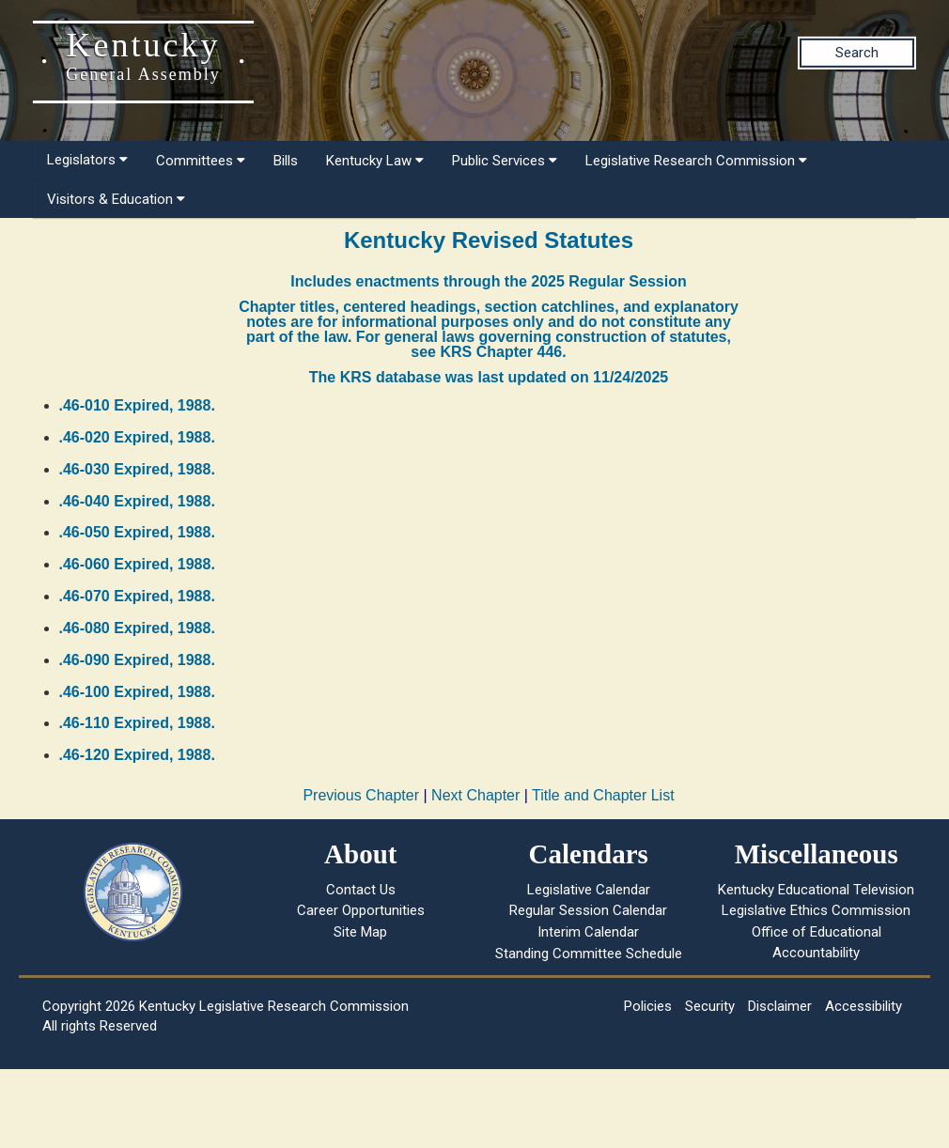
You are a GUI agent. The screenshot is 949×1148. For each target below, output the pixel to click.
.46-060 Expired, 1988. (137, 564)
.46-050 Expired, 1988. (137, 532)
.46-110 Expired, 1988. (137, 723)
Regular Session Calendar (588, 910)
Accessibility (863, 1006)
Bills (285, 160)
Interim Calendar (588, 931)
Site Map (360, 931)
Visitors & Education (116, 199)
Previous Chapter (361, 795)
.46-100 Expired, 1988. (137, 692)
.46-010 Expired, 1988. (137, 405)
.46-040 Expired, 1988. (137, 501)
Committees (200, 160)
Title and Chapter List (603, 795)
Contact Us (361, 889)
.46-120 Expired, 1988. (137, 755)
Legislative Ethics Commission (816, 910)
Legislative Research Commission (696, 160)
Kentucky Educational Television (816, 889)
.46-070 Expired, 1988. (137, 596)
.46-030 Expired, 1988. (137, 469)
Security (710, 1006)
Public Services (504, 160)
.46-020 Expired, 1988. (137, 437)
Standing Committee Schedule (588, 953)
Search (857, 52)
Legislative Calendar (588, 889)
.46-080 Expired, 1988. (137, 628)
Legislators (87, 159)
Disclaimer (780, 1006)
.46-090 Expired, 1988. (137, 660)
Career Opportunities (361, 910)
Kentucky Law (375, 160)
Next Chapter (475, 795)
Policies (648, 1006)
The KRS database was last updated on (488, 377)
